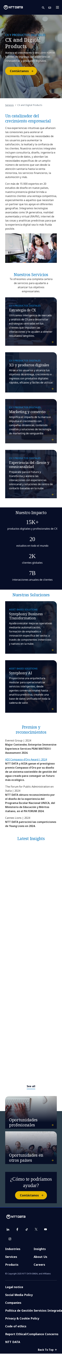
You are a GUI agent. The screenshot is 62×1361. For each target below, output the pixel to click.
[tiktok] (26, 1229)
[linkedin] (8, 1229)
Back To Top (47, 1350)
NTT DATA (12, 1342)
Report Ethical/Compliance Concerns (31, 1334)
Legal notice (14, 1287)
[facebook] (17, 1229)
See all (31, 1086)
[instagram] (10, 1239)
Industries (12, 1249)
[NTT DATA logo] (13, 7)
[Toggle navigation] (58, 7)
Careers (39, 1265)
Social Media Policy (19, 1295)
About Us (40, 1257)
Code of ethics (15, 1326)
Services (9, 105)
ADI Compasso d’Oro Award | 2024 (26, 759)
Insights (40, 1249)
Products (11, 1265)
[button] (45, 7)
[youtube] (45, 1229)
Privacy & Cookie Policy (22, 1318)
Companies (13, 1303)
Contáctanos (23, 71)
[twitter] (36, 1229)
